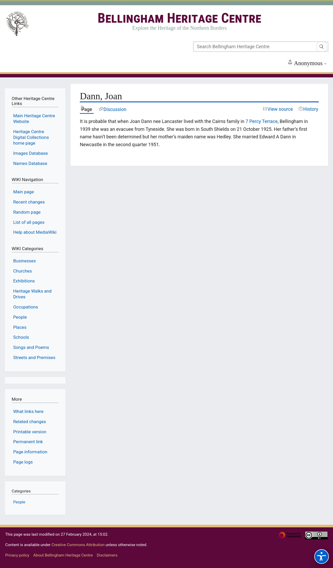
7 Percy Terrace (262, 121)
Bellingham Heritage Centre (179, 18)
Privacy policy (17, 555)
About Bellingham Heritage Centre (63, 555)
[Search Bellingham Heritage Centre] (260, 47)
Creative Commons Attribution (78, 544)
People (19, 502)
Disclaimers (107, 555)
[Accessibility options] (321, 556)
